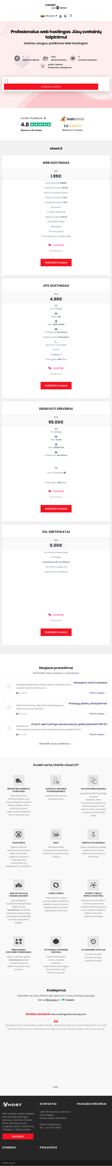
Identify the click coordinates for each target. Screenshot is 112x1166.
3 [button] (58, 1087)
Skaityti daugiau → (98, 692)
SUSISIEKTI (18, 1136)
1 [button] (53, 1087)
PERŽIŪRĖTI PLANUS (56, 262)
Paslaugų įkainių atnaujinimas (88, 703)
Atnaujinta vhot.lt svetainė (90, 682)
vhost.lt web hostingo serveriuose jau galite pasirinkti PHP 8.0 (69, 724)
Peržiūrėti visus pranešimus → (56, 743)
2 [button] (56, 1087)
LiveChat (56, 245)
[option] (56, 1027)
